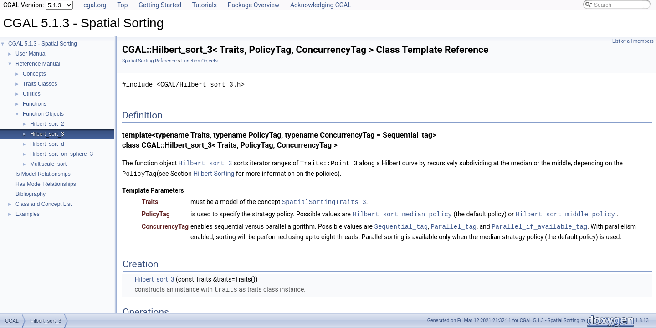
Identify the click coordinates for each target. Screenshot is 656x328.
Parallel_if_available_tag (539, 224)
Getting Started (159, 5)
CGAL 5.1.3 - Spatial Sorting (42, 44)
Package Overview (253, 5)
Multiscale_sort (48, 164)
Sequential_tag (401, 224)
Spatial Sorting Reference (149, 61)
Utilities (32, 94)
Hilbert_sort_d (47, 144)
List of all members (633, 41)
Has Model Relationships (45, 184)
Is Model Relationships (43, 174)
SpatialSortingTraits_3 (324, 200)
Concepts (34, 74)
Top (122, 5)
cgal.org (94, 5)
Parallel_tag (453, 224)
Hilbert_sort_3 (47, 134)
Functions (34, 104)
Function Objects (43, 114)
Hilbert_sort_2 (47, 124)
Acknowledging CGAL (320, 5)
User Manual (30, 54)
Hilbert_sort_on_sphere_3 (61, 154)
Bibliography (30, 194)
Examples (27, 214)
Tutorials (204, 5)
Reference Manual (37, 64)
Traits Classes (40, 84)
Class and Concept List (43, 204)
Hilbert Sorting (213, 173)
